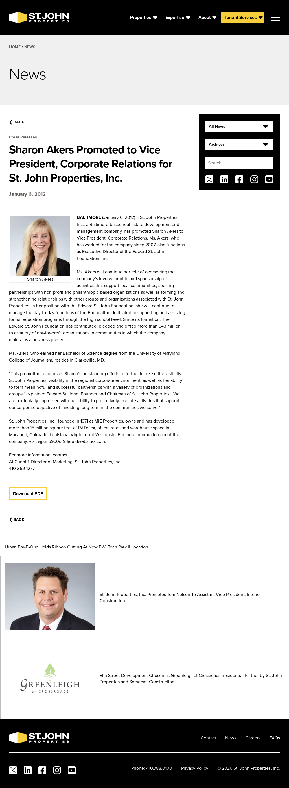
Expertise (174, 17)
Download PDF (28, 493)
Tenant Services (241, 17)
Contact (208, 738)
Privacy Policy (194, 768)
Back (16, 122)
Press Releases (23, 137)
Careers (252, 738)
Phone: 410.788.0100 (151, 768)
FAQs (275, 738)
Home (15, 47)
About (204, 17)
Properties (140, 17)
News (29, 47)
